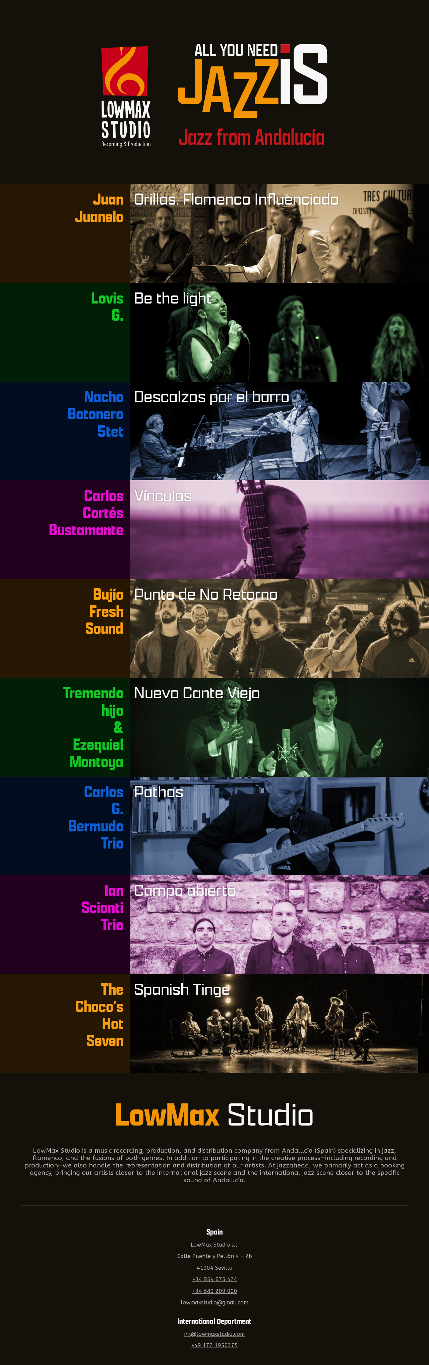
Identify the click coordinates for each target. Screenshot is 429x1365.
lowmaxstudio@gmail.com (214, 1303)
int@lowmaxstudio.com (214, 1334)
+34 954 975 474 (214, 1279)
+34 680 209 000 (214, 1291)
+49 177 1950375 (214, 1346)
